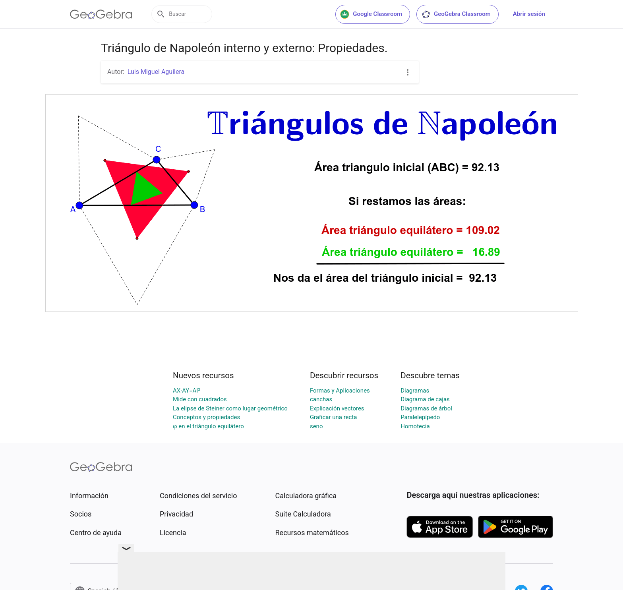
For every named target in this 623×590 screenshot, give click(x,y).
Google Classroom (371, 14)
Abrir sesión (529, 13)
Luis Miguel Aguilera (156, 71)
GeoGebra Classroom (456, 14)
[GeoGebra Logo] (101, 14)
